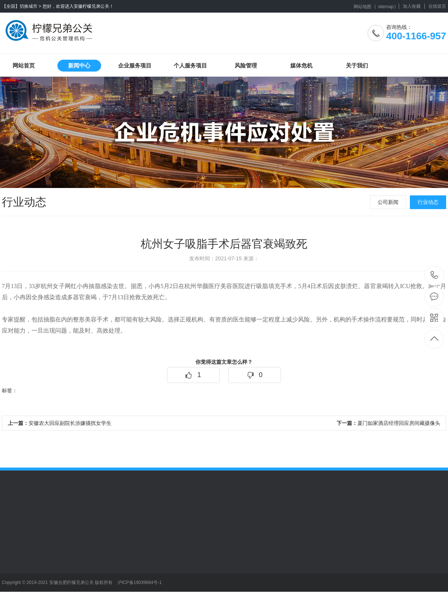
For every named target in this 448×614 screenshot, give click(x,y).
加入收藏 (412, 6)
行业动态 (428, 202)
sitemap (386, 6)
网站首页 (24, 65)
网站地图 (362, 6)
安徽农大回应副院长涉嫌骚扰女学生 (59, 423)
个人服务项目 (190, 65)
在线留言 (437, 6)
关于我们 (357, 65)
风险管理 (246, 65)
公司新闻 (388, 202)
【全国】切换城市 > (21, 6)
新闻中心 (79, 65)
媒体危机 (301, 65)
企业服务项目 (134, 65)
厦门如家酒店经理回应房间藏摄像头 (388, 423)
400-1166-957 (434, 275)
